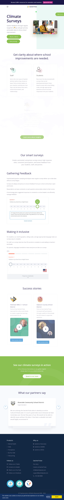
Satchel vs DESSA (38, 451)
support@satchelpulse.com (40, 474)
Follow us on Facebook (14, 474)
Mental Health (11, 445)
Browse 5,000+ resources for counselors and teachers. (32, 2)
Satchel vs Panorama (39, 445)
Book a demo (14, 37)
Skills (9, 448)
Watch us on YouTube (14, 471)
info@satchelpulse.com (39, 471)
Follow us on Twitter (13, 465)
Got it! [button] (56, 496)
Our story (35, 465)
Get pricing (13, 41)
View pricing (11, 457)
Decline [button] (48, 496)
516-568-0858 (38, 477)
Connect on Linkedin (13, 468)
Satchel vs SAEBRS (39, 448)
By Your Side (11, 454)
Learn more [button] (5, 497)
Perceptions (11, 451)
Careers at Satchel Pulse (39, 468)
